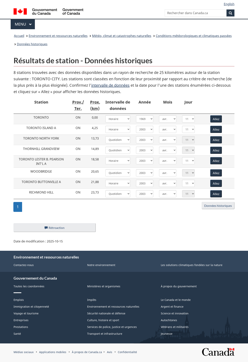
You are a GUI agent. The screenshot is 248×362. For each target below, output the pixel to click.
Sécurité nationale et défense (106, 313)
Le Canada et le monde (176, 300)
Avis (109, 352)
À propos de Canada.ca (87, 352)
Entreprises (21, 320)
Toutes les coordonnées (29, 286)
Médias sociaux (24, 352)
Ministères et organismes (103, 286)
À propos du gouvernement (179, 286)
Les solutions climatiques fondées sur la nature (191, 265)
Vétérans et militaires (175, 327)
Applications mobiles (52, 352)
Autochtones (169, 320)
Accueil (19, 36)
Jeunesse (166, 333)
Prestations (21, 327)
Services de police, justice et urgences (112, 327)
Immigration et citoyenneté (31, 306)
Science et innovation (175, 313)
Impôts (91, 300)
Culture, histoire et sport (103, 320)
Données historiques (32, 44)
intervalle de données (110, 85)
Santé (17, 333)
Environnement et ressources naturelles (58, 36)
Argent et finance (172, 306)
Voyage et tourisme (26, 313)
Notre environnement (101, 265)
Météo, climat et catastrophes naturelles (121, 36)
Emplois (19, 300)
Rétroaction (58, 228)
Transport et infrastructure (104, 333)
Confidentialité (127, 352)
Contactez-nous (24, 265)
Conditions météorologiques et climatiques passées (194, 36)
